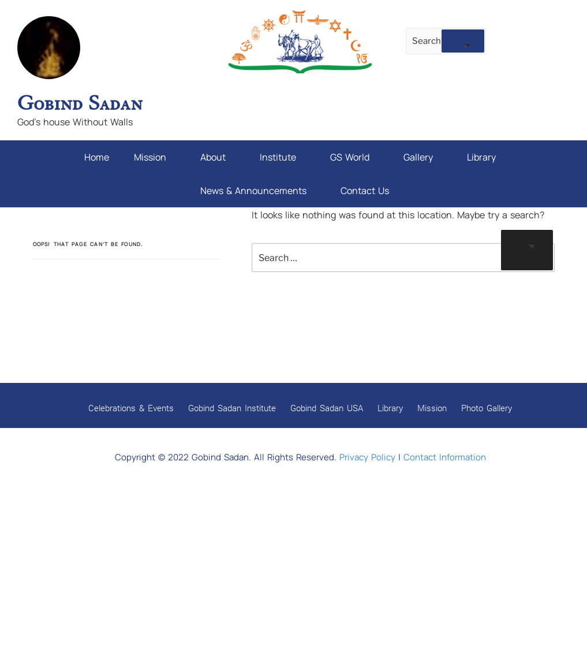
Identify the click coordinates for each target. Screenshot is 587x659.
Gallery (424, 156)
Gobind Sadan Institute (232, 404)
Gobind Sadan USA (326, 404)
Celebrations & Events (131, 404)
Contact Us (365, 187)
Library (487, 156)
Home (96, 156)
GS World (356, 156)
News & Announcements (259, 187)
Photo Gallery (486, 404)
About (219, 156)
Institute (284, 156)
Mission (156, 156)
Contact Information (444, 454)
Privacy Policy (367, 454)
